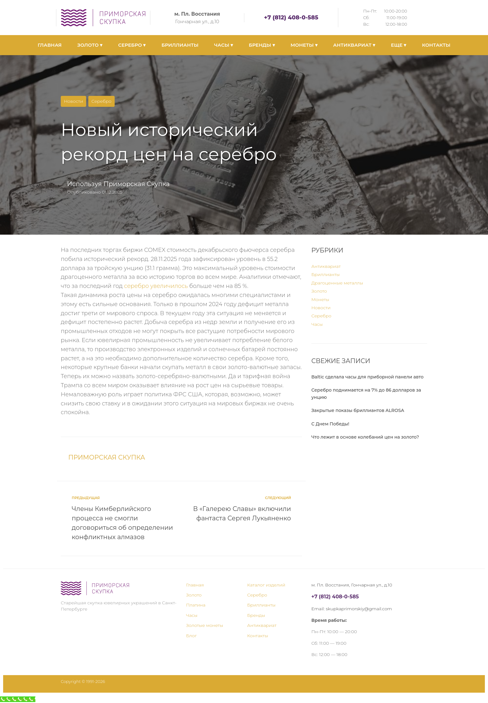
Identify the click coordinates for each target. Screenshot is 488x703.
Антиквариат (326, 266)
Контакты (257, 635)
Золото (319, 291)
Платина (195, 605)
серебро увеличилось (156, 286)
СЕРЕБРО (132, 45)
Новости (73, 101)
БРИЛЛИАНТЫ (179, 45)
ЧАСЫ (223, 45)
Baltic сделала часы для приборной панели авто (367, 377)
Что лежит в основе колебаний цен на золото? (365, 437)
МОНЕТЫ (304, 45)
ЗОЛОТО (89, 45)
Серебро (101, 101)
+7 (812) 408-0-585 (291, 17)
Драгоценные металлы (337, 283)
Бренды (256, 615)
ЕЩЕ (398, 45)
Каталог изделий (266, 585)
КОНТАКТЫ (436, 45)
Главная (195, 585)
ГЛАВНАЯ (50, 45)
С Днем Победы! (330, 424)
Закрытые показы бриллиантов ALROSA (357, 410)
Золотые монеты (204, 625)
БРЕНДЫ (262, 45)
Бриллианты (325, 274)
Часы (317, 324)
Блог (191, 635)
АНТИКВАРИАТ (354, 45)
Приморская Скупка (136, 184)
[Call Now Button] (17, 699)
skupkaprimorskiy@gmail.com (359, 609)
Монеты (320, 299)
